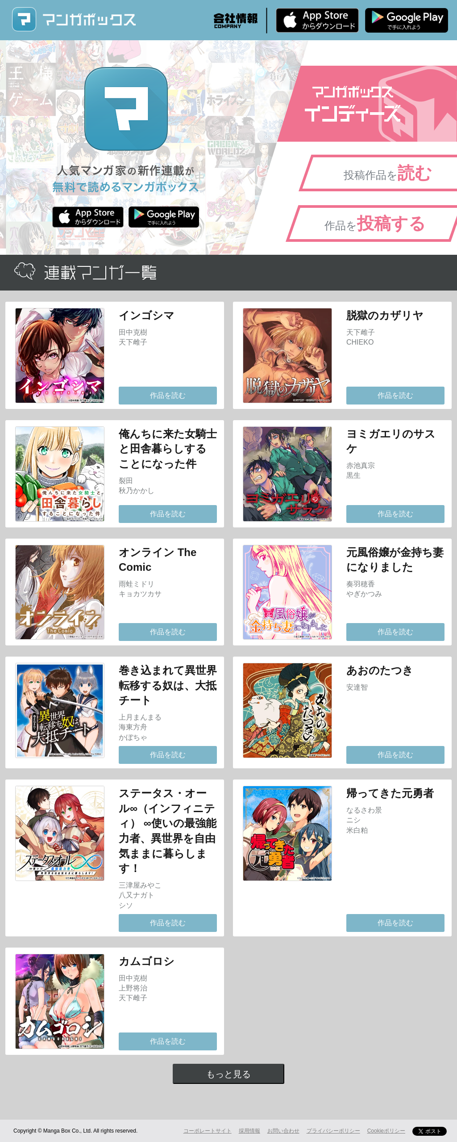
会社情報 (236, 21)
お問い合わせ (283, 1131)
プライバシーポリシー (333, 1131)
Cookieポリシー (386, 1131)
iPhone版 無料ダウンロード (317, 20)
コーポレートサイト (207, 1131)
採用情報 (249, 1131)
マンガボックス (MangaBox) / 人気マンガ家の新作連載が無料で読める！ (73, 19)
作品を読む (168, 395)
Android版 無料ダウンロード (406, 20)
